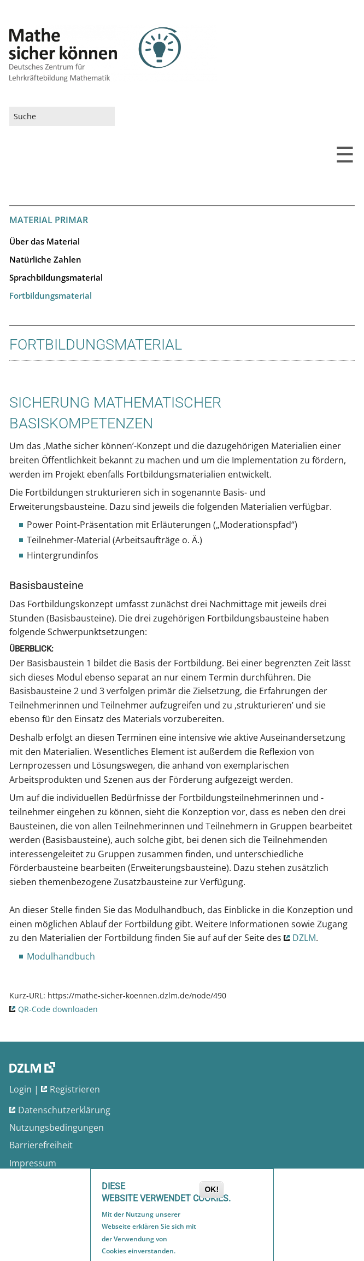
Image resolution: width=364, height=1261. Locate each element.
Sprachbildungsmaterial (56, 277)
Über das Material (44, 241)
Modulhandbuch (61, 956)
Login (20, 1089)
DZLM (304, 938)
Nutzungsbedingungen (56, 1127)
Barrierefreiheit (41, 1145)
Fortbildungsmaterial (50, 295)
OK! (211, 1191)
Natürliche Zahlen (45, 259)
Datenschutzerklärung (64, 1110)
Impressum (32, 1163)
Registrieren (75, 1089)
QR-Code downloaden (58, 1009)
